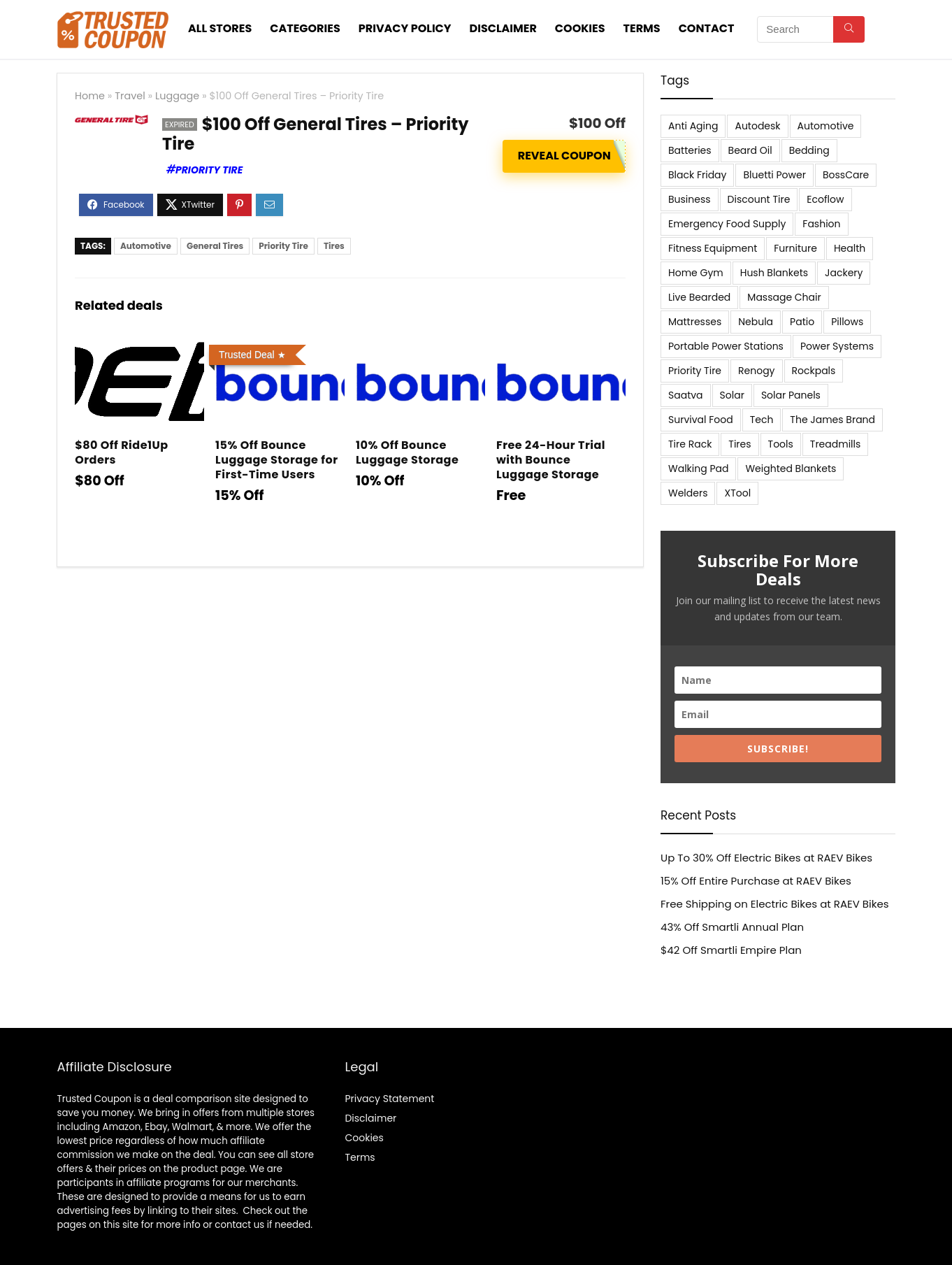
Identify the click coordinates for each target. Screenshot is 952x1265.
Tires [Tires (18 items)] (739, 444)
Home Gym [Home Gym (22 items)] (695, 273)
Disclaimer (503, 28)
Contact (707, 28)
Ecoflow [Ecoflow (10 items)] (825, 199)
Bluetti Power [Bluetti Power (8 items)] (774, 175)
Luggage (177, 96)
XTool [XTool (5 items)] (737, 493)
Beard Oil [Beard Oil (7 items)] (750, 150)
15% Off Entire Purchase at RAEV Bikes (756, 880)
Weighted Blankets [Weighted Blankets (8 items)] (790, 469)
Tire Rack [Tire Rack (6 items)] (690, 444)
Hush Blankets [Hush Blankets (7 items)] (774, 273)
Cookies (580, 28)
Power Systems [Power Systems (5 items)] (837, 346)
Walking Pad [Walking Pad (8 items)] (698, 469)
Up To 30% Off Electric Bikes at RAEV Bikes (766, 857)
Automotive (145, 246)
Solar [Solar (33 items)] (732, 395)
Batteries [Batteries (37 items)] (690, 150)
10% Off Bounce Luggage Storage (407, 452)
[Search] (849, 29)
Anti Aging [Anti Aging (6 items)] (693, 126)
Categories (305, 28)
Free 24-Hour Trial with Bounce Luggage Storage (550, 460)
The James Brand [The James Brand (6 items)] (832, 420)
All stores (220, 28)
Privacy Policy (405, 28)
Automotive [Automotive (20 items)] (826, 126)
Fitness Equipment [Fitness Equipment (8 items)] (712, 248)
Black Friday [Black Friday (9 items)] (697, 175)
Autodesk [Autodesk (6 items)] (757, 126)
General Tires (215, 246)
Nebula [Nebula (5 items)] (755, 322)
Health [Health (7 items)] (849, 248)
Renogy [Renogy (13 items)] (756, 371)
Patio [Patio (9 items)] (802, 322)
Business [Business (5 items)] (689, 199)
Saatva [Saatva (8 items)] (685, 395)
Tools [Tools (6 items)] (780, 444)
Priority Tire (209, 170)
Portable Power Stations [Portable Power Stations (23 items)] (726, 346)
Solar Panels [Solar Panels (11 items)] (791, 395)
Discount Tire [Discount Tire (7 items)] (759, 199)
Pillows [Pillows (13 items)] (847, 322)
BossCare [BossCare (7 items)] (846, 175)
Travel (130, 96)
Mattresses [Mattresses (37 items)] (694, 322)
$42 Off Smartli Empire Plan (731, 950)
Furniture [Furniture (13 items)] (795, 248)
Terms (642, 28)
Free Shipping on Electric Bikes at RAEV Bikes (775, 903)
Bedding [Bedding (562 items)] (809, 150)
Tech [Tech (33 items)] (762, 420)
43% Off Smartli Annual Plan (732, 927)
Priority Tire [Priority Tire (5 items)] (694, 371)
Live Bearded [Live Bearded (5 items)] (699, 297)
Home (90, 96)
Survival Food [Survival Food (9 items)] (700, 420)
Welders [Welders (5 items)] (687, 493)
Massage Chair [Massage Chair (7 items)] (784, 297)
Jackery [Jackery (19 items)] (844, 273)
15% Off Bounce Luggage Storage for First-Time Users (276, 460)
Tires (334, 246)
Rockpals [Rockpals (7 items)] (814, 371)
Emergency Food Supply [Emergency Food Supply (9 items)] (727, 224)
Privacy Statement (389, 1099)
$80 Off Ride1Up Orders (121, 452)
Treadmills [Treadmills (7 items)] (835, 444)
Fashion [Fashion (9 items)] (821, 224)
